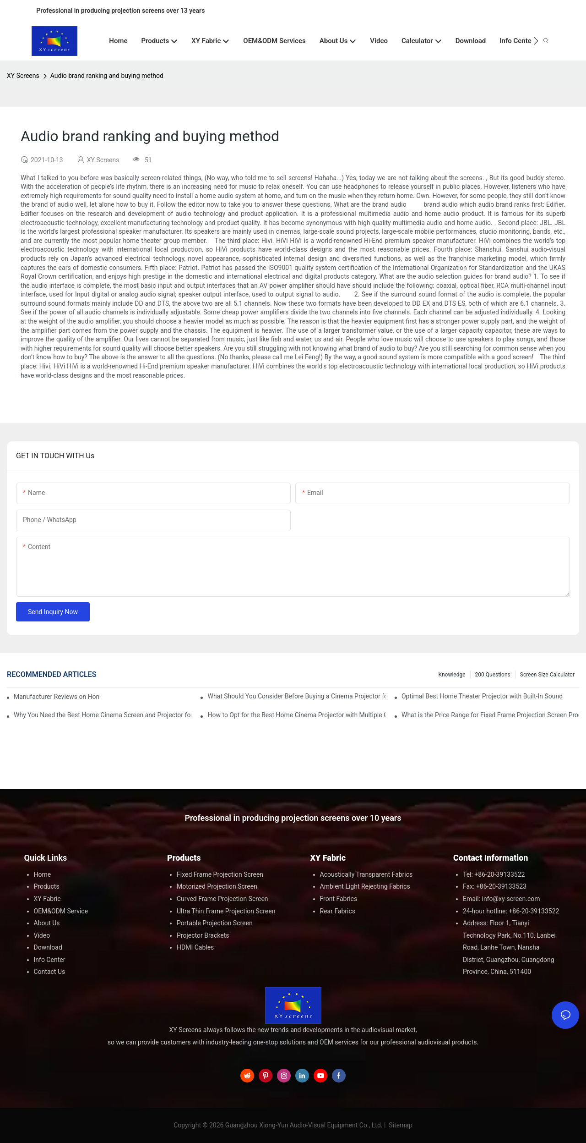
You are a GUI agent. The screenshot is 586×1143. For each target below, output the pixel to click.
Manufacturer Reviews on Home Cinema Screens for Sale (56, 696)
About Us (47, 923)
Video (42, 935)
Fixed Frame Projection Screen (220, 874)
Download (48, 947)
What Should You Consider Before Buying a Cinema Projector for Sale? (296, 696)
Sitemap (399, 1125)
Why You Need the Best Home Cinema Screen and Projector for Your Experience (102, 715)
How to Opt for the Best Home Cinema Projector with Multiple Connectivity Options (296, 715)
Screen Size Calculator (547, 674)
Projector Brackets (203, 935)
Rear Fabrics (338, 911)
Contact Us (49, 971)
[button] (535, 41)
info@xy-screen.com (511, 898)
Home (42, 874)
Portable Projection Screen (215, 923)
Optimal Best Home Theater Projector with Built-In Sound (482, 696)
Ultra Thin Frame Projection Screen (226, 911)
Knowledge (452, 674)
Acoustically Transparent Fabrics (366, 874)
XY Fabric (47, 898)
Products (47, 886)
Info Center (49, 959)
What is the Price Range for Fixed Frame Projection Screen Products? (490, 715)
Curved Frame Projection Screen (222, 898)
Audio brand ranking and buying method (106, 75)
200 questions (492, 674)
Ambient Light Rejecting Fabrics (365, 886)
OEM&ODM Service (61, 911)
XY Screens (23, 75)
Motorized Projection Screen (217, 886)
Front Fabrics (339, 898)
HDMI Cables (195, 947)
